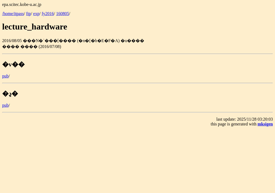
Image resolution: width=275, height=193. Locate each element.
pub (5, 76)
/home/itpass (13, 13)
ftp (28, 13)
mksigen (265, 124)
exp (36, 13)
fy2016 (48, 13)
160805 (62, 13)
